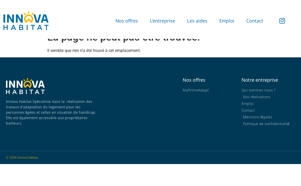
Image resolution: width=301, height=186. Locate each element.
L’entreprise (162, 21)
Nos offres (126, 21)
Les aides (197, 21)
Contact (254, 21)
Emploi (226, 21)
